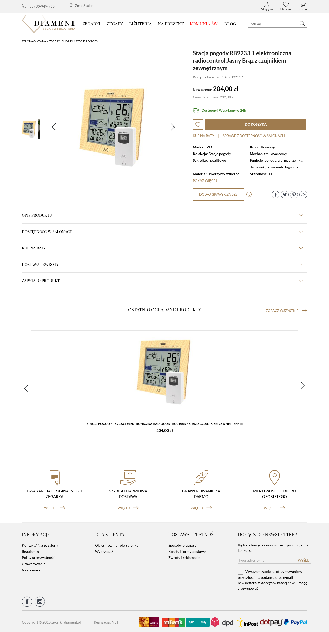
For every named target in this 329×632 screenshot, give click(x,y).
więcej (54, 506)
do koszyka (256, 124)
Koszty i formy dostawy (187, 550)
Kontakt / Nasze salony (40, 543)
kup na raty (162, 247)
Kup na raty (203, 136)
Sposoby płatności (182, 543)
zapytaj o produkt (162, 280)
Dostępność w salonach (162, 231)
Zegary (115, 23)
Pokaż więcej (205, 181)
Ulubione (285, 6)
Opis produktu (162, 215)
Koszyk (303, 6)
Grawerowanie (33, 562)
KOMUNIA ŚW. (204, 23)
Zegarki (91, 23)
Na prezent (171, 23)
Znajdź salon (81, 5)
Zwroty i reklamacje (184, 556)
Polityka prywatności (39, 556)
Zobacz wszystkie (286, 311)
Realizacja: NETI (107, 620)
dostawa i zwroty (162, 264)
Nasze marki (31, 568)
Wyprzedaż (104, 550)
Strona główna (34, 41)
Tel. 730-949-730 (38, 6)
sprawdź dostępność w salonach (254, 136)
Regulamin (30, 550)
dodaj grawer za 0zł (218, 194)
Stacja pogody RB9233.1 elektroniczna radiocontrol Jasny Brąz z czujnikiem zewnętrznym (165, 424)
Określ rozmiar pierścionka (116, 543)
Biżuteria (140, 23)
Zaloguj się (266, 6)
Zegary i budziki (61, 41)
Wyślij (303, 559)
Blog (230, 23)
